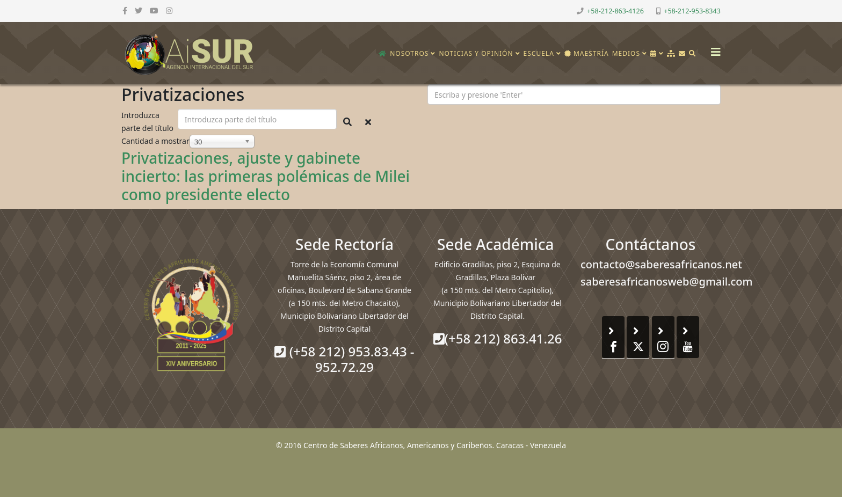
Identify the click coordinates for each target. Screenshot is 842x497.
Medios (626, 53)
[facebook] (124, 10)
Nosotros (409, 53)
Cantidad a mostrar (155, 141)
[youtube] (154, 10)
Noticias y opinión (476, 53)
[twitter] (138, 10)
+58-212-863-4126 (615, 11)
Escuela (539, 53)
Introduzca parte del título (148, 121)
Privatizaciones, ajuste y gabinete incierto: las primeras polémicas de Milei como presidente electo (265, 176)
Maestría (586, 53)
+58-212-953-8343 (692, 11)
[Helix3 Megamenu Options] (713, 48)
